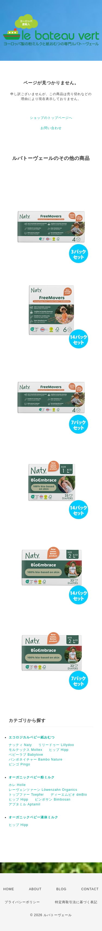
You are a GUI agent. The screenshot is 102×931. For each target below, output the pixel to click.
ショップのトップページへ (51, 118)
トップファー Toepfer (26, 794)
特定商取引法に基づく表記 (76, 902)
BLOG (61, 889)
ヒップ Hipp (59, 750)
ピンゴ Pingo (19, 764)
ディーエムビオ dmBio (69, 794)
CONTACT (90, 889)
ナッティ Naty (20, 745)
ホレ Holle (17, 785)
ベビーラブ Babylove (26, 755)
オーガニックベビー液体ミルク (33, 817)
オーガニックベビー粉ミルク (32, 777)
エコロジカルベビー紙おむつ (32, 737)
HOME (8, 889)
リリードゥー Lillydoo (56, 745)
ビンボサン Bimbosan (52, 799)
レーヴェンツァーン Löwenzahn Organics (43, 790)
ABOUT (35, 889)
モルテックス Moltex (25, 750)
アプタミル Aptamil (24, 804)
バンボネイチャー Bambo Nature (36, 759)
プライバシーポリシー (22, 902)
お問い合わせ (51, 128)
